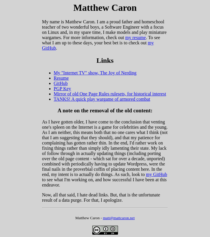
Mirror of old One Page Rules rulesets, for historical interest (110, 93)
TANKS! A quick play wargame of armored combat (102, 99)
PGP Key (62, 88)
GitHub (61, 83)
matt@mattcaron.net (119, 218)
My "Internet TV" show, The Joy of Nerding (95, 72)
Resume (61, 78)
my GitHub (156, 174)
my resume (135, 37)
